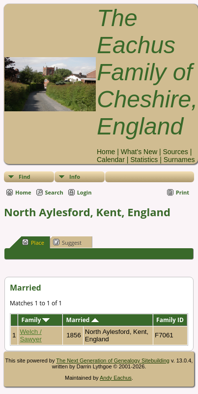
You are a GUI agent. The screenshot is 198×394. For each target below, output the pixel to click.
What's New (139, 152)
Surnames (179, 160)
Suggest (67, 242)
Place (33, 242)
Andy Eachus (116, 378)
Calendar (111, 160)
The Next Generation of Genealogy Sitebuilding (113, 360)
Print (182, 192)
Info (74, 176)
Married (82, 320)
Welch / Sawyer (30, 335)
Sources (175, 152)
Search (54, 192)
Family (36, 320)
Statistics (144, 160)
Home (106, 152)
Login (84, 192)
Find (24, 176)
